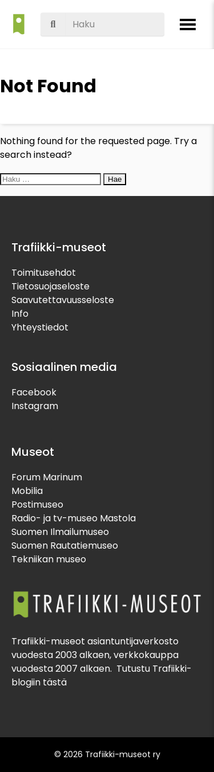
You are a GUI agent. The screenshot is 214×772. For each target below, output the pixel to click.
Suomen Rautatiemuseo (64, 545)
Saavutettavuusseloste (62, 300)
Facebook (33, 392)
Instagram (34, 405)
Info (20, 313)
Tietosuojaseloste (50, 286)
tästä (55, 682)
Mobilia (27, 490)
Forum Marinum (46, 477)
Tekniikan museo (48, 559)
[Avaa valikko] (188, 24)
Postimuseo (37, 504)
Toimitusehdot (43, 272)
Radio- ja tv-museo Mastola (73, 518)
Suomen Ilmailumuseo (60, 531)
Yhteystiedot (39, 327)
